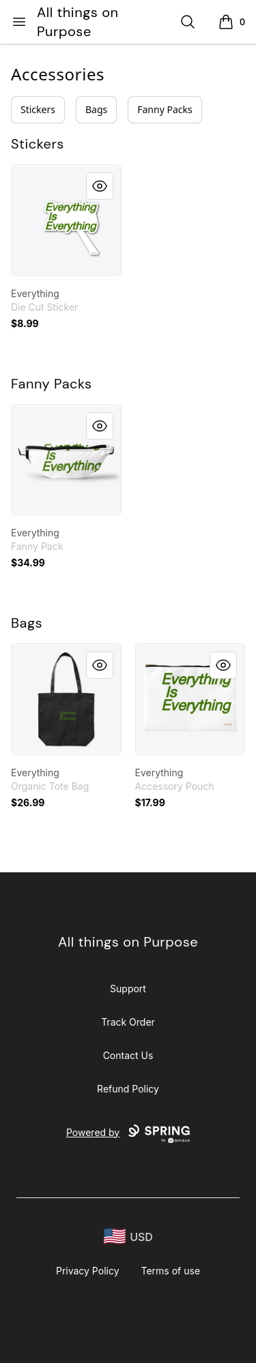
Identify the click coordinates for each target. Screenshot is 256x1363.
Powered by (128, 1134)
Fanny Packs (164, 109)
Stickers (37, 109)
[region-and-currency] (128, 1236)
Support (128, 988)
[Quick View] (99, 186)
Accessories (57, 74)
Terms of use (171, 1270)
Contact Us (128, 1055)
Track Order (128, 1022)
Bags (96, 109)
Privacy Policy (87, 1270)
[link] (66, 220)
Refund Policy (128, 1088)
